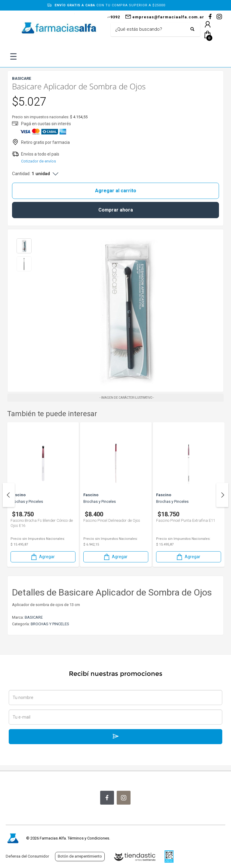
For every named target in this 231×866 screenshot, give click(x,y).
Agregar (42, 557)
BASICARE (34, 617)
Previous (9, 495)
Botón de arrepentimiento (80, 856)
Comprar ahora (115, 210)
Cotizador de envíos (38, 161)
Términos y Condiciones (88, 838)
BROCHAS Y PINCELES (50, 624)
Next (222, 495)
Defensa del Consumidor (27, 856)
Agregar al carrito (115, 190)
